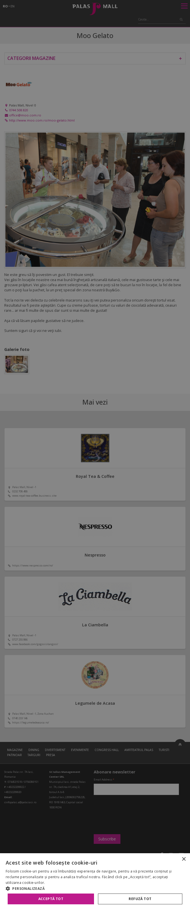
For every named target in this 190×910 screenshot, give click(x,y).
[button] (95, 888)
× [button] (183, 859)
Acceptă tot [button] (50, 898)
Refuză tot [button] (140, 898)
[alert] (95, 455)
